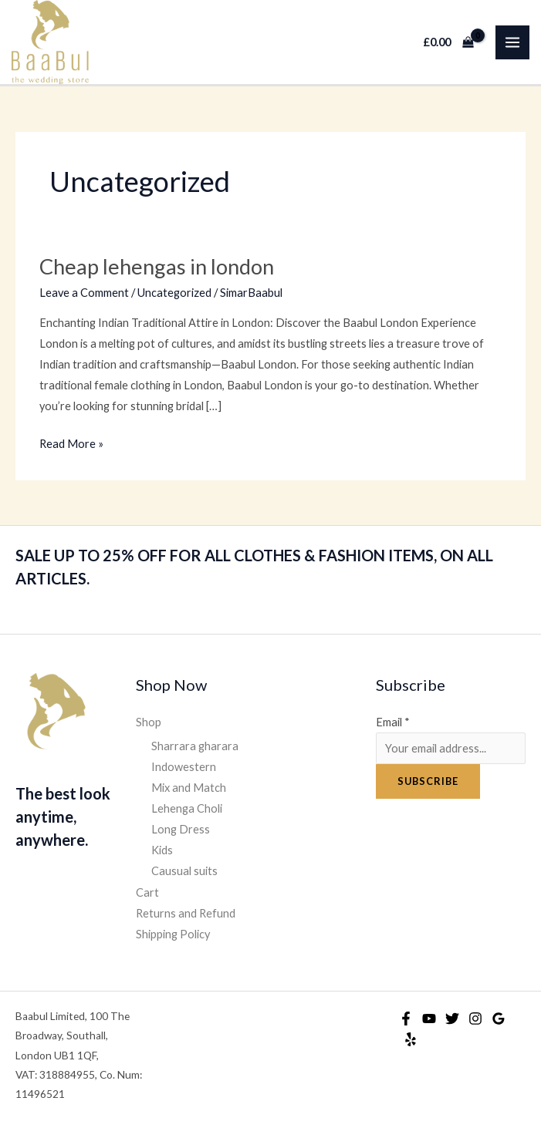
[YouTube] (429, 1018)
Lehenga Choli (186, 808)
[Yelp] (411, 1039)
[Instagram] (475, 1018)
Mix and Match (188, 787)
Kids (162, 850)
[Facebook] (406, 1018)
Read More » (71, 441)
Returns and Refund (185, 913)
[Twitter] (452, 1018)
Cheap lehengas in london (156, 266)
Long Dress (180, 829)
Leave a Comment (84, 292)
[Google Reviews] (498, 1018)
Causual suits (184, 870)
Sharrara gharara (194, 746)
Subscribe (427, 781)
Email (393, 722)
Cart (147, 892)
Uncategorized (174, 292)
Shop (148, 722)
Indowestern (183, 766)
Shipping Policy (173, 934)
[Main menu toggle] (512, 42)
